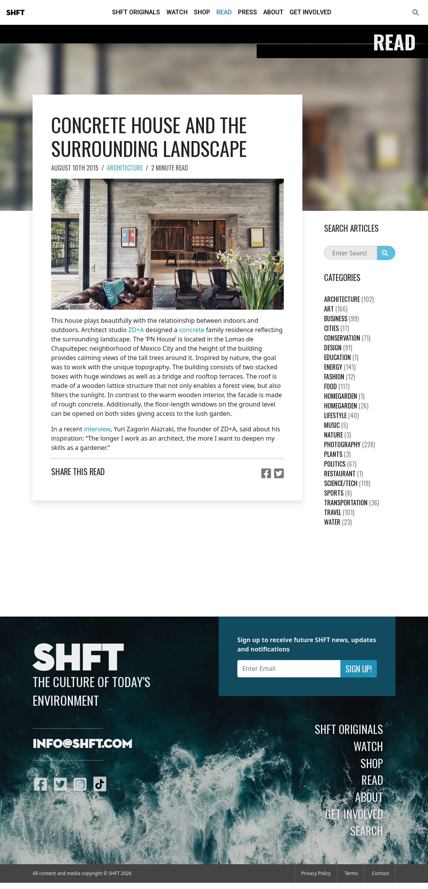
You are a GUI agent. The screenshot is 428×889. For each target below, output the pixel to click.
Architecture (125, 167)
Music (336, 425)
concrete (191, 330)
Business (341, 318)
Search (366, 830)
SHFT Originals (136, 12)
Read (224, 12)
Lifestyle (341, 415)
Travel (339, 512)
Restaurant (343, 473)
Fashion (339, 376)
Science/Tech (347, 483)
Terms (351, 873)
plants (337, 454)
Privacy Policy (316, 873)
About (273, 12)
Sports (338, 493)
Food (336, 386)
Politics (340, 464)
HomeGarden (344, 396)
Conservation (347, 338)
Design (338, 347)
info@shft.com (82, 744)
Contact (380, 873)
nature (337, 434)
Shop (202, 12)
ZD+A (136, 330)
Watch (177, 12)
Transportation (351, 502)
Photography (349, 444)
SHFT (15, 13)
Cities (336, 328)
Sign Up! (358, 669)
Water (338, 522)
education (341, 357)
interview (97, 429)
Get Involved (310, 12)
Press (247, 12)
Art (335, 309)
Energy (340, 367)
